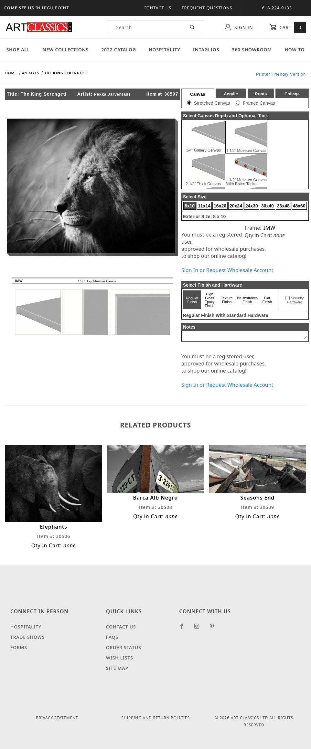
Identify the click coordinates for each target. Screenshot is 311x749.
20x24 (236, 205)
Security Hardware (295, 300)
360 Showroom (252, 50)
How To (294, 50)
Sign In (239, 27)
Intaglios (206, 50)
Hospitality (164, 50)
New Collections (65, 50)
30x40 (267, 205)
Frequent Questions (207, 8)
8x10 (190, 205)
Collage (292, 93)
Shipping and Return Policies (155, 718)
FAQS (112, 637)
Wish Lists (119, 658)
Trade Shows (27, 637)
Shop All (18, 50)
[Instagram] (199, 629)
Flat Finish (267, 300)
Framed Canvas (259, 103)
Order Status (123, 647)
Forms (18, 647)
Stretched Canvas (212, 103)
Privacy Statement (57, 718)
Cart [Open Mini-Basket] (287, 27)
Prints (261, 93)
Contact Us (157, 8)
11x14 (204, 205)
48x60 (299, 205)
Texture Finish (227, 300)
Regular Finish (192, 300)
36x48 (283, 205)
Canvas (197, 94)
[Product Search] (144, 27)
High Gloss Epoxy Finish (210, 300)
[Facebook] (184, 629)
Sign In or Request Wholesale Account (227, 270)
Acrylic (231, 93)
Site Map (117, 668)
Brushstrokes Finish (247, 300)
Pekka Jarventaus (112, 94)
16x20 (220, 205)
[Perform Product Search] (192, 27)
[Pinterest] (214, 629)
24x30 (251, 205)
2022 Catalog (118, 50)
